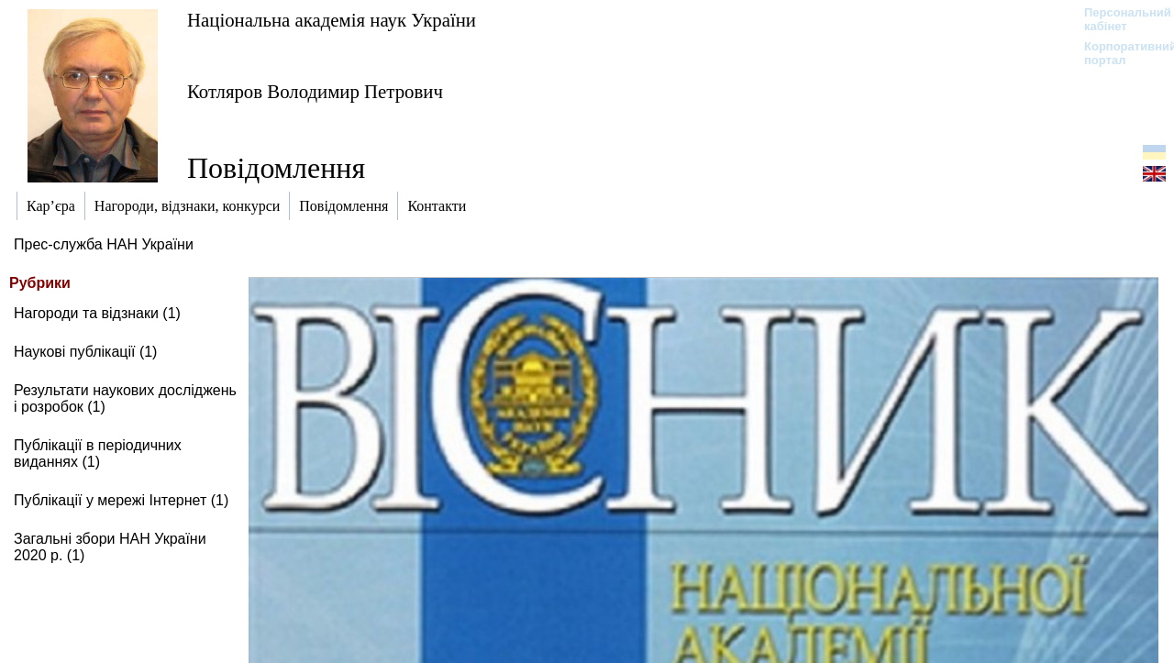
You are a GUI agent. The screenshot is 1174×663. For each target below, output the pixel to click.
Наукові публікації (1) (85, 351)
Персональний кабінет (1118, 19)
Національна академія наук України (331, 19)
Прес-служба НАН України (104, 244)
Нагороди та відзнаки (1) (97, 313)
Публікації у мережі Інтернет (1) (121, 500)
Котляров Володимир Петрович (315, 91)
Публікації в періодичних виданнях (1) (98, 453)
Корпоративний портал (1118, 53)
